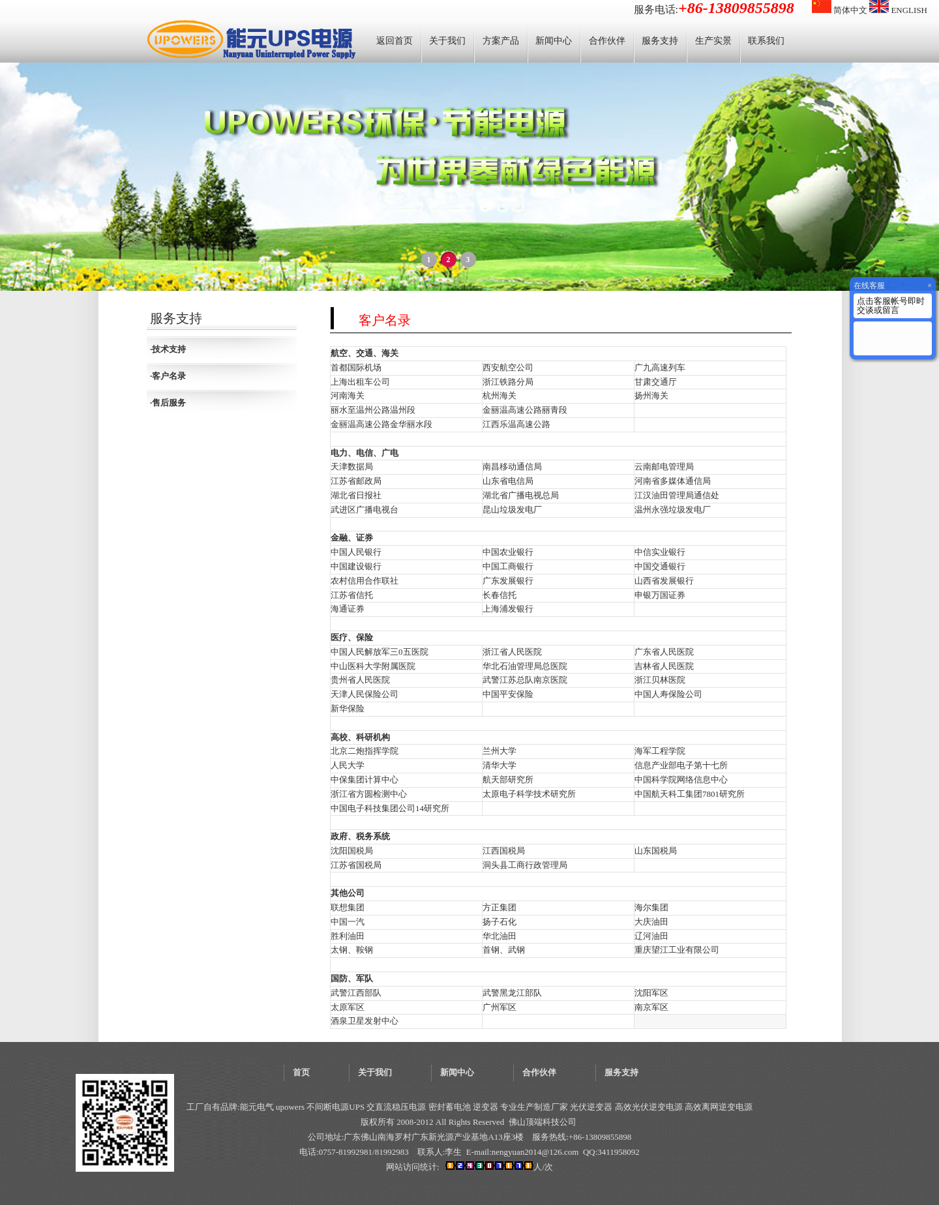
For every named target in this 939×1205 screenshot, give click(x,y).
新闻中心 (553, 41)
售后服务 (169, 403)
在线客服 (869, 285)
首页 (301, 1072)
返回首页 (394, 41)
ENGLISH (898, 10)
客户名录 (169, 376)
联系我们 (766, 41)
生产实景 (713, 41)
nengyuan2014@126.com (535, 1152)
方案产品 (501, 41)
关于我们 (447, 41)
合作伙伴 (607, 41)
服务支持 (660, 41)
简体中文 (839, 10)
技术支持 (169, 349)
